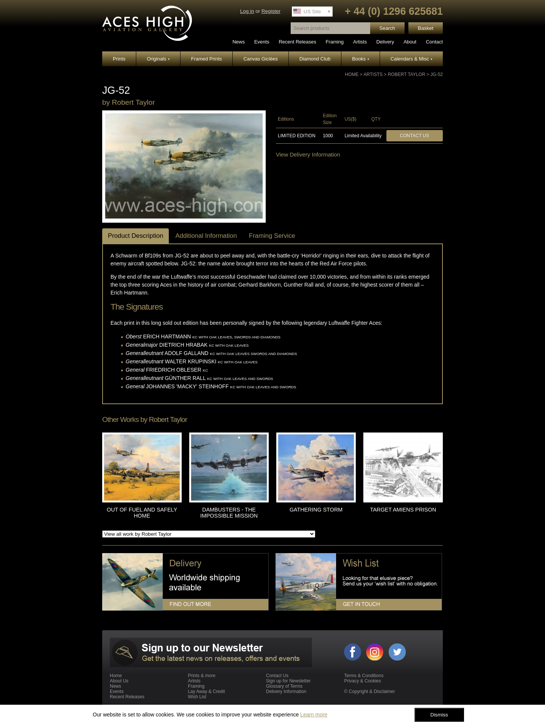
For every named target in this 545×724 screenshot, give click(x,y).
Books (360, 59)
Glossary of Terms (284, 686)
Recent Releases (297, 42)
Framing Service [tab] (272, 235)
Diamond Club (314, 59)
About (409, 42)
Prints (119, 59)
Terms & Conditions (363, 675)
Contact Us (414, 135)
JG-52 (436, 74)
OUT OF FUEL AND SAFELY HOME (142, 513)
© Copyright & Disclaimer (369, 691)
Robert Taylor (406, 74)
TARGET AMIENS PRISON (403, 510)
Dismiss (439, 715)
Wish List (197, 696)
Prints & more (201, 675)
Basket (425, 28)
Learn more (313, 715)
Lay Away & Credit (206, 691)
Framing (334, 42)
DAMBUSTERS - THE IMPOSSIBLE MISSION (229, 513)
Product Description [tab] (135, 235)
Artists (360, 42)
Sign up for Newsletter (288, 681)
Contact (434, 42)
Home (352, 74)
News (238, 42)
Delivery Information (286, 691)
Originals (158, 59)
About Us (119, 681)
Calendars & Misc (411, 59)
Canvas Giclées (260, 59)
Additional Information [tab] (206, 235)
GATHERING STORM (316, 510)
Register (271, 11)
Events (261, 42)
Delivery (385, 42)
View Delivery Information (308, 154)
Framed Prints (206, 59)
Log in (247, 11)
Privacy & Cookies (362, 681)
